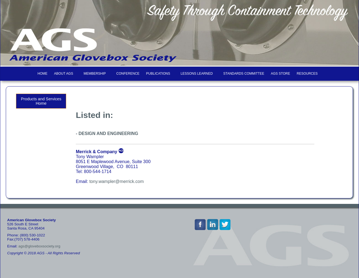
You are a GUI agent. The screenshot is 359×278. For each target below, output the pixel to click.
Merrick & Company (96, 151)
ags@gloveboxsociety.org (39, 246)
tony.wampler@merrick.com (116, 181)
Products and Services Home (41, 101)
